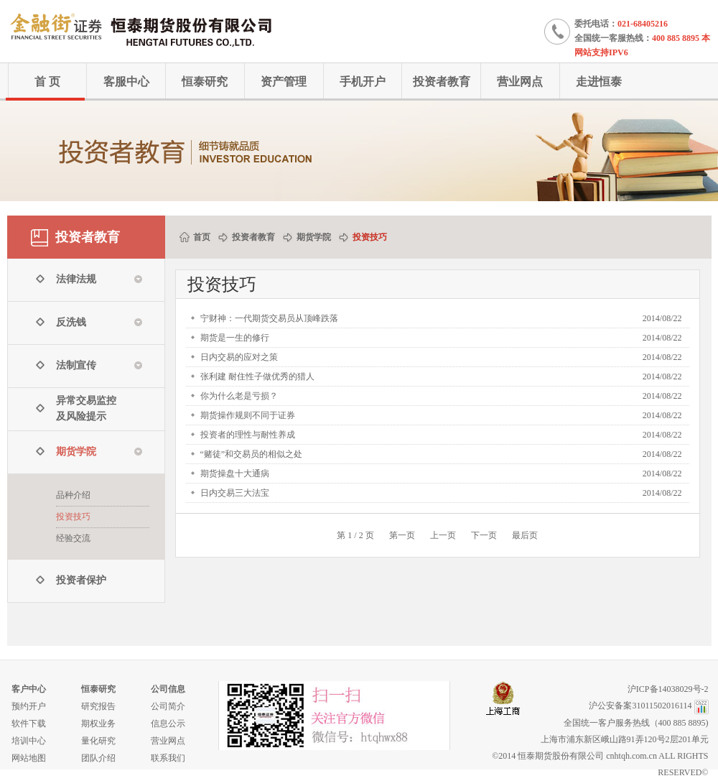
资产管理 (284, 81)
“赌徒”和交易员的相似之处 (251, 454)
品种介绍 (73, 495)
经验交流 (73, 538)
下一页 (484, 535)
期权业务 (98, 723)
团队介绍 (98, 758)
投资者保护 (81, 580)
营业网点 (520, 81)
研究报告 (98, 706)
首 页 (47, 81)
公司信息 (168, 689)
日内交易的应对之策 (239, 357)
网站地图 (28, 758)
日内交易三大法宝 (234, 493)
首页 (201, 237)
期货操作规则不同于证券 (247, 415)
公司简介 (168, 706)
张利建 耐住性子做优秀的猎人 (257, 376)
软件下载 (28, 723)
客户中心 (28, 689)
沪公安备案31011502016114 (640, 706)
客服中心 (126, 81)
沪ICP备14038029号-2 (668, 689)
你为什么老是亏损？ (239, 396)
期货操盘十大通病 (234, 473)
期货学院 (314, 237)
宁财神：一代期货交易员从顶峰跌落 (269, 318)
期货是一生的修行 (234, 338)
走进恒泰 (599, 81)
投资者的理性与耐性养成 (247, 435)
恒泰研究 (205, 81)
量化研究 (98, 741)
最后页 (525, 535)
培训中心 (28, 741)
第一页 (402, 535)
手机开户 (363, 81)
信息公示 (168, 723)
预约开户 (28, 706)
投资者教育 (441, 81)
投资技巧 (73, 517)
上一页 (443, 535)
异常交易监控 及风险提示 (86, 408)
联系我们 (168, 758)
